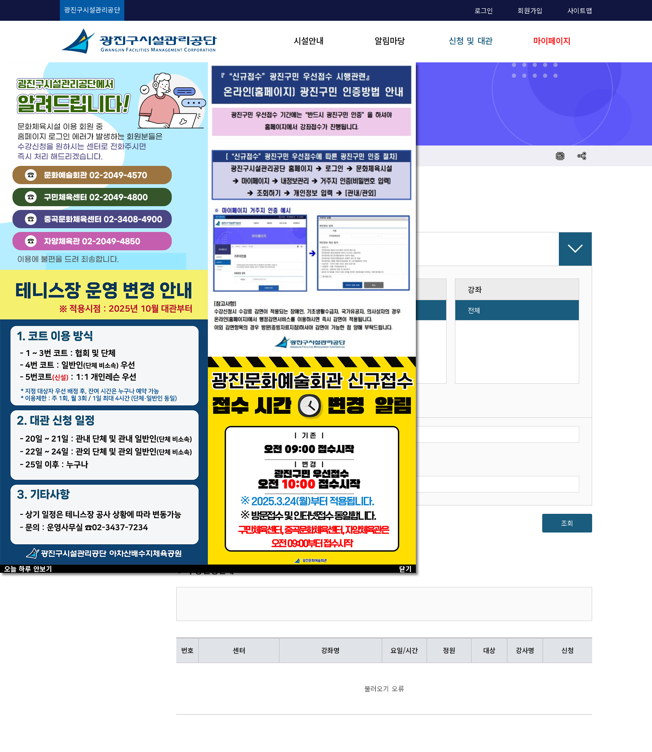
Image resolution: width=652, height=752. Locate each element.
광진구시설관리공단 (92, 10)
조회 (567, 523)
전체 (474, 310)
